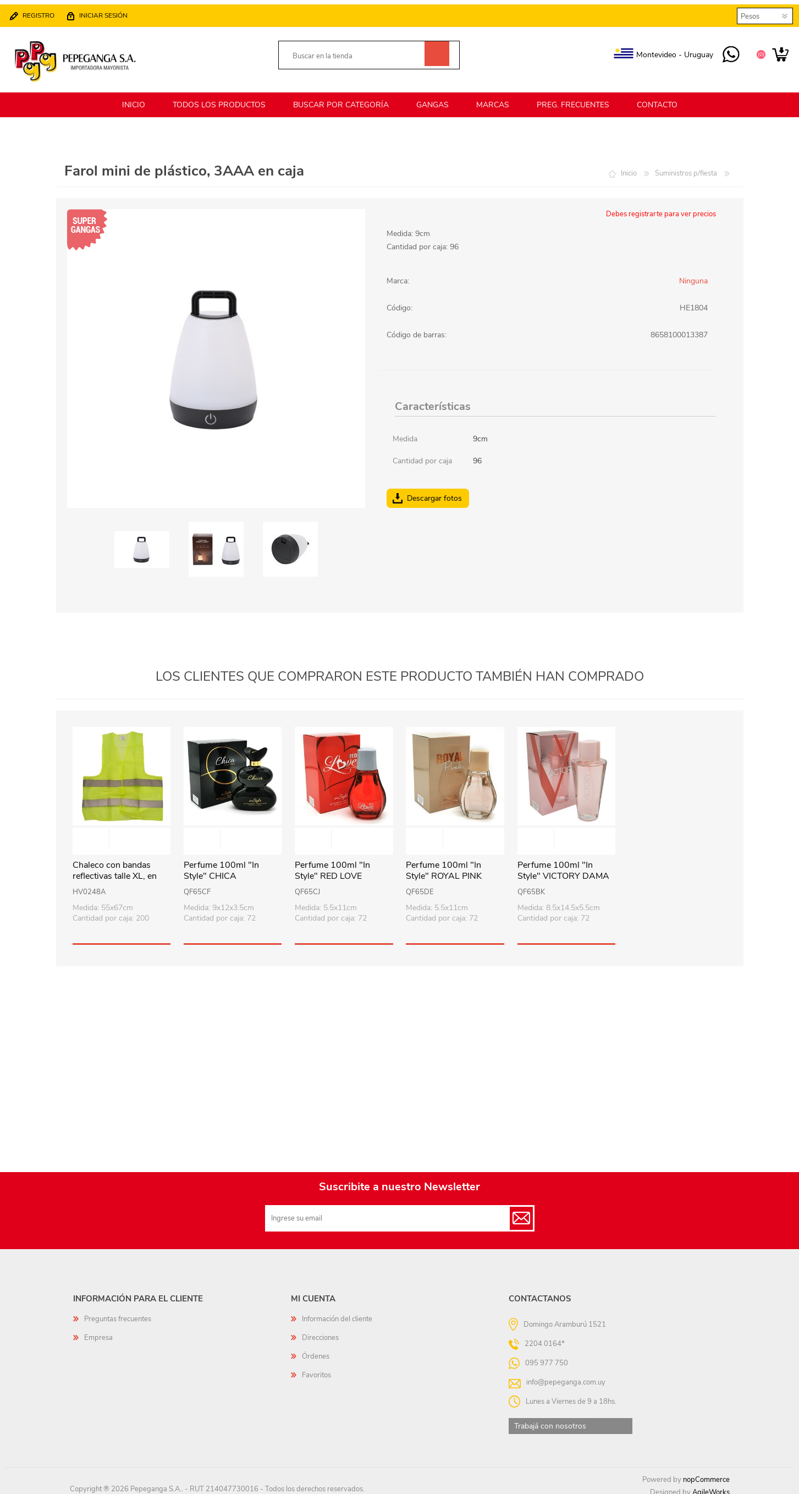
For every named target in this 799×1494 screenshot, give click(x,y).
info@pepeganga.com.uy (565, 1375)
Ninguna (693, 274)
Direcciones (320, 1331)
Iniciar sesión (109, 12)
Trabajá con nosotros (550, 1419)
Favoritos (316, 1368)
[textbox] (357, 53)
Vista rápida (122, 833)
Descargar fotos (434, 491)
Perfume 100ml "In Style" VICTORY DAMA (563, 864)
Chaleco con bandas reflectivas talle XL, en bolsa (115, 870)
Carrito (775, 51)
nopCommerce (706, 1473)
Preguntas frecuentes (117, 1312)
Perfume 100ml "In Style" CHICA (221, 864)
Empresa (98, 1331)
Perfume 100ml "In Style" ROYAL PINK (444, 864)
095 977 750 (725, 51)
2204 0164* (545, 1337)
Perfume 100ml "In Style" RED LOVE (332, 864)
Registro (44, 12)
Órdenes (315, 1350)
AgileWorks (711, 1486)
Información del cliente (337, 1312)
